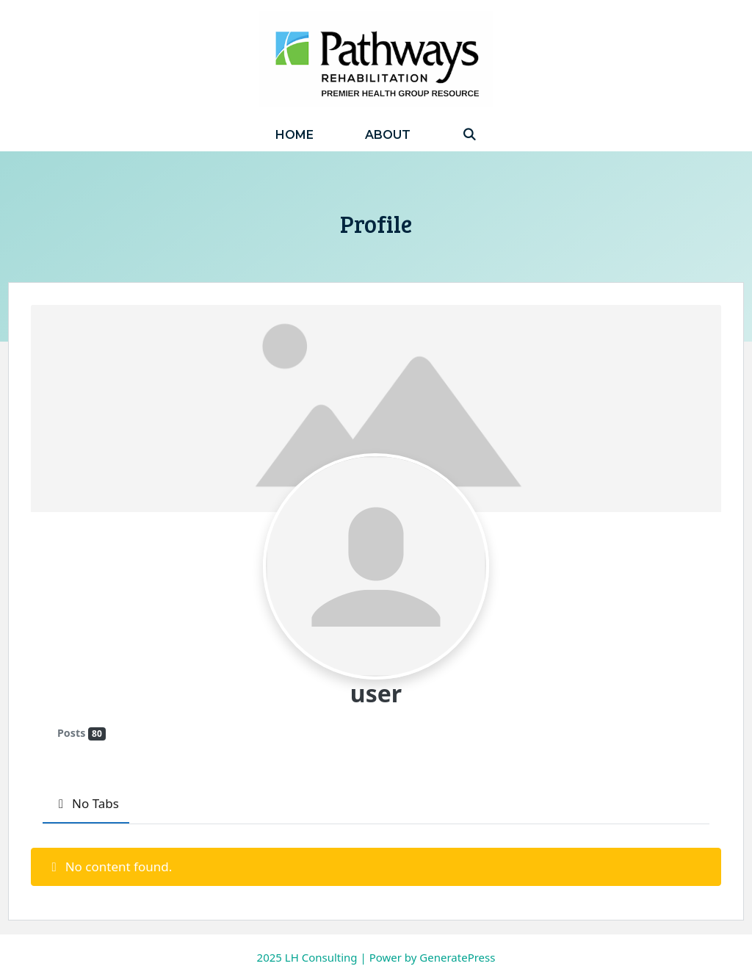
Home (294, 135)
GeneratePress (457, 957)
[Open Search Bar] (469, 134)
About (388, 135)
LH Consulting (321, 957)
